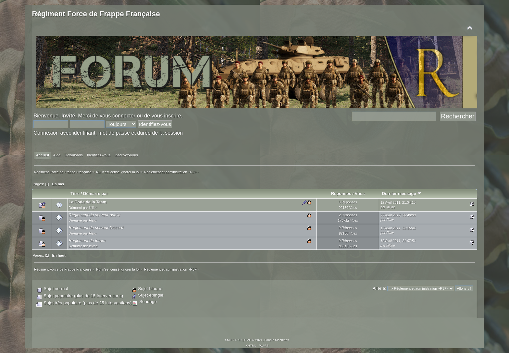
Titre (75, 193)
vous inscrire (166, 115)
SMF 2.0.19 (233, 340)
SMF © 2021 (253, 340)
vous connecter (117, 115)
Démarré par (95, 193)
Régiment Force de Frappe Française (96, 14)
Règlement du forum (87, 240)
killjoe (93, 208)
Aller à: (379, 288)
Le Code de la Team (87, 202)
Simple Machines (276, 340)
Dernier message (401, 193)
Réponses (341, 193)
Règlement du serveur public (94, 215)
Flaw (92, 220)
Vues (360, 193)
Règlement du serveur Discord (96, 227)
